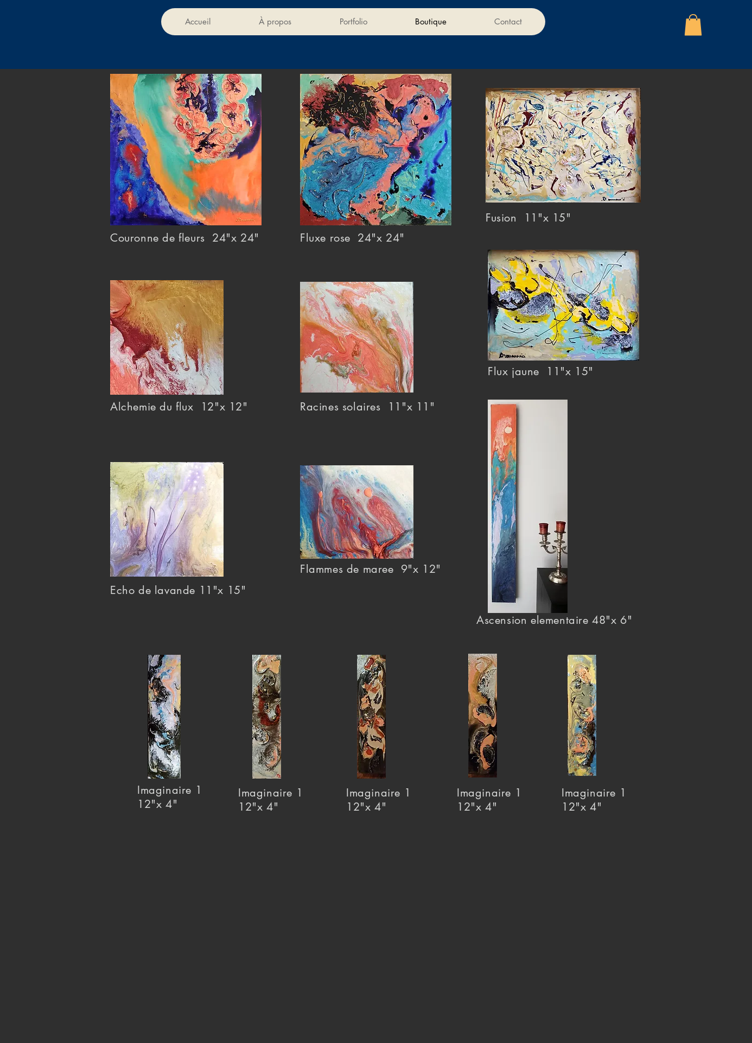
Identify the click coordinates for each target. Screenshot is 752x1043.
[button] (693, 24)
